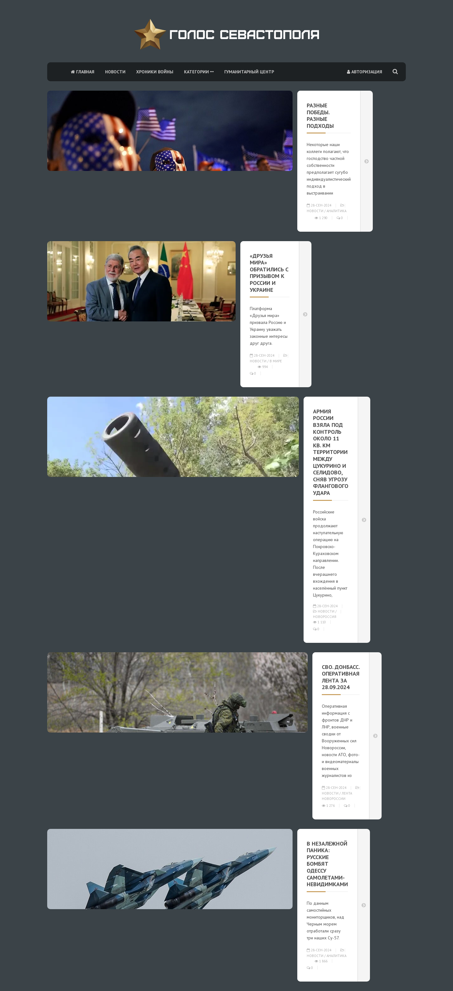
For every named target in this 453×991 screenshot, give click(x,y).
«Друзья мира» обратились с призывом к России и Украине (269, 272)
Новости (115, 72)
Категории (199, 72)
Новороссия (324, 616)
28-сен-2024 (319, 205)
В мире (276, 361)
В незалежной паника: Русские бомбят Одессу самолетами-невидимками (327, 864)
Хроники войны (154, 72)
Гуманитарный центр (249, 72)
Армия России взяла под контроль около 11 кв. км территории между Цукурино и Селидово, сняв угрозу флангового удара (330, 452)
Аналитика (336, 211)
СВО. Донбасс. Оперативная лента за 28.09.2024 (341, 677)
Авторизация (364, 72)
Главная (82, 72)
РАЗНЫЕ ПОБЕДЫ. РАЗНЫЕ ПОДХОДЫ (320, 115)
